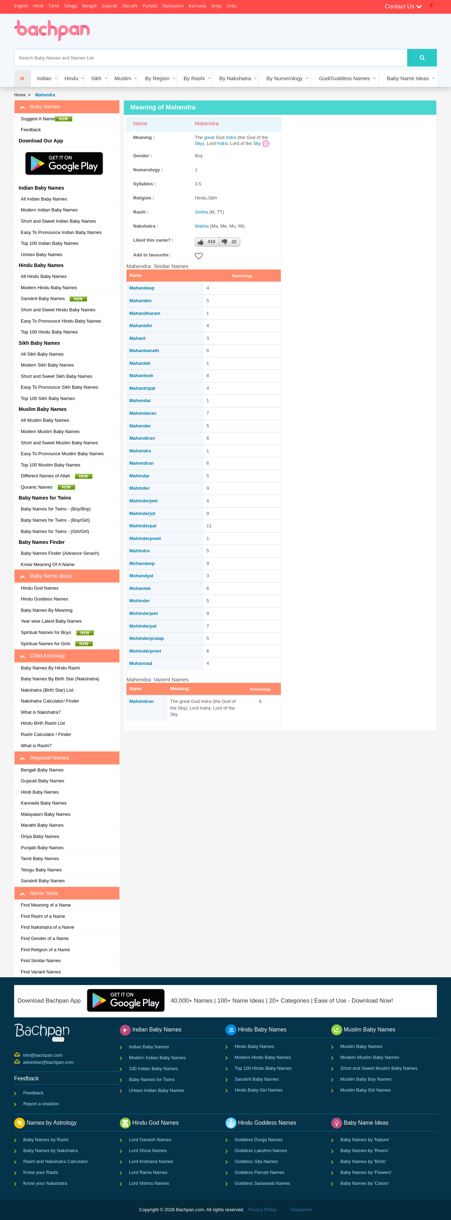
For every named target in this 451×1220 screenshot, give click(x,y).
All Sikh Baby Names (42, 354)
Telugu (71, 6)
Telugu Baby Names (41, 869)
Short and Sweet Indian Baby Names (58, 221)
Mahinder (139, 488)
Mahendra (44, 95)
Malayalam (173, 6)
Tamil (53, 6)
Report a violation (41, 1103)
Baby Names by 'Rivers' (364, 1150)
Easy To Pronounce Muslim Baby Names (62, 453)
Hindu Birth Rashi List (43, 723)
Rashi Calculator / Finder (46, 734)
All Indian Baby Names (44, 199)
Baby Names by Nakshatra (50, 1150)
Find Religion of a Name (45, 949)
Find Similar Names (41, 960)
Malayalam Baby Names (45, 814)
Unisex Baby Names (41, 254)
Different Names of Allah (56, 476)
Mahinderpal (142, 525)
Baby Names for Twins (152, 1079)
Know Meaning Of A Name (47, 564)
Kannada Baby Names (44, 803)
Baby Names (40, 106)
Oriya (216, 6)
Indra (231, 137)
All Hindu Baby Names (44, 276)
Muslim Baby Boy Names (365, 1079)
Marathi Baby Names (42, 825)
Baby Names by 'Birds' (363, 1161)
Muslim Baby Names (361, 1046)
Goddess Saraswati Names (262, 1183)
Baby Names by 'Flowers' (366, 1172)
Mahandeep (142, 288)
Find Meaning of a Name (46, 905)
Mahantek (139, 363)
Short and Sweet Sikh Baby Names (56, 376)
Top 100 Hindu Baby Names (49, 332)
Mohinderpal (142, 626)
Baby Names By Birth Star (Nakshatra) (60, 678)
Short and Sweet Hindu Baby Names (58, 309)
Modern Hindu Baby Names (49, 287)
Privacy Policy (262, 1209)
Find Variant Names (41, 971)
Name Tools (39, 893)
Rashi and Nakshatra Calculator (55, 1161)
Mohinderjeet (143, 613)
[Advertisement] (227, 31)
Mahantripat (142, 388)
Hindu (71, 78)
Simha (201, 212)
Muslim (123, 78)
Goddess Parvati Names (259, 1172)
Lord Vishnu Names (149, 1183)
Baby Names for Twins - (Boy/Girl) (55, 520)
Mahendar (140, 400)
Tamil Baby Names (40, 858)
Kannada (197, 6)
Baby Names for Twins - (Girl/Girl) (55, 531)
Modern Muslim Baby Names (50, 431)
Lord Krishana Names (151, 1161)
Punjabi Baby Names (42, 847)
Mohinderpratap (146, 638)
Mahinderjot (142, 513)
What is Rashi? (36, 745)
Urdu (231, 6)
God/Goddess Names (344, 78)
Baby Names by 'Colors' (364, 1183)
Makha (202, 226)
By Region (157, 78)
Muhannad (140, 663)
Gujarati (109, 6)
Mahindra (139, 550)
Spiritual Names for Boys (57, 632)
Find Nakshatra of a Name (47, 927)
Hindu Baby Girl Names (259, 1090)
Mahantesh (141, 375)
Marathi (130, 6)
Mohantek (140, 588)
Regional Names (44, 758)
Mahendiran (142, 438)
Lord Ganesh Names (150, 1139)
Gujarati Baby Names (42, 780)
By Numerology (284, 78)
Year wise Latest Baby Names (51, 621)
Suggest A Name (46, 119)
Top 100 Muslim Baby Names (50, 465)
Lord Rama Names (148, 1172)
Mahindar (139, 475)
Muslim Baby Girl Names (365, 1090)
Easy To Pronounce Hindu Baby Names (61, 321)
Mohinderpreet (145, 651)
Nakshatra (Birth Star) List (47, 690)
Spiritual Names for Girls (57, 644)
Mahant (137, 338)
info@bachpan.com (24, 1055)
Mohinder (139, 600)
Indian (44, 78)
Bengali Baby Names (42, 770)
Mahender (140, 425)
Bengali (89, 6)
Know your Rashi (40, 1172)
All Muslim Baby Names (45, 420)
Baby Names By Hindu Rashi (50, 668)
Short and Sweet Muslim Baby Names (59, 442)
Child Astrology (42, 656)
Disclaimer (301, 1209)
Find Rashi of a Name (43, 916)
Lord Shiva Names (148, 1150)
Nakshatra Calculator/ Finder (50, 701)
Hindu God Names (39, 588)
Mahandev (140, 300)
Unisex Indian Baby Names (156, 1090)
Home (20, 95)
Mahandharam (144, 313)
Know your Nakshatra (45, 1183)
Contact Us (403, 6)
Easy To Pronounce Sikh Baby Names (59, 387)
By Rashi (194, 78)
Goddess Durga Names (259, 1139)
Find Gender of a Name (45, 938)
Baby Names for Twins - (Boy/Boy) (56, 508)
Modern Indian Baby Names (49, 209)
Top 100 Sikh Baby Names (48, 398)
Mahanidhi (140, 325)
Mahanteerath (144, 350)
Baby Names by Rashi (46, 1139)
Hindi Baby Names (40, 792)
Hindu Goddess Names (44, 599)
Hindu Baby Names (254, 1046)
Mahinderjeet (143, 500)
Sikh (96, 78)
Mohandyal (141, 575)
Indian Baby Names (149, 1046)
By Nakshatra (235, 78)
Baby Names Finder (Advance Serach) (60, 553)
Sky (199, 143)
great (209, 137)
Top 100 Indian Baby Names (49, 243)
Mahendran (141, 463)
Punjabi (150, 6)
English (21, 6)
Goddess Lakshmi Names (261, 1150)
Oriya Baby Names (40, 836)
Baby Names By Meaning (47, 610)
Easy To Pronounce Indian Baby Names (61, 232)
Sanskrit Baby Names (54, 298)
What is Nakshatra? (41, 712)
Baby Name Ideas (408, 78)
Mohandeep (142, 563)
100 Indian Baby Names (153, 1068)
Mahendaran (142, 413)
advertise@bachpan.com (24, 1062)
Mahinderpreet (145, 538)
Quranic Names (48, 487)
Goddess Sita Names (256, 1161)
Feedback (31, 129)
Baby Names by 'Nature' (364, 1139)
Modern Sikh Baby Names (47, 365)
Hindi (38, 6)
